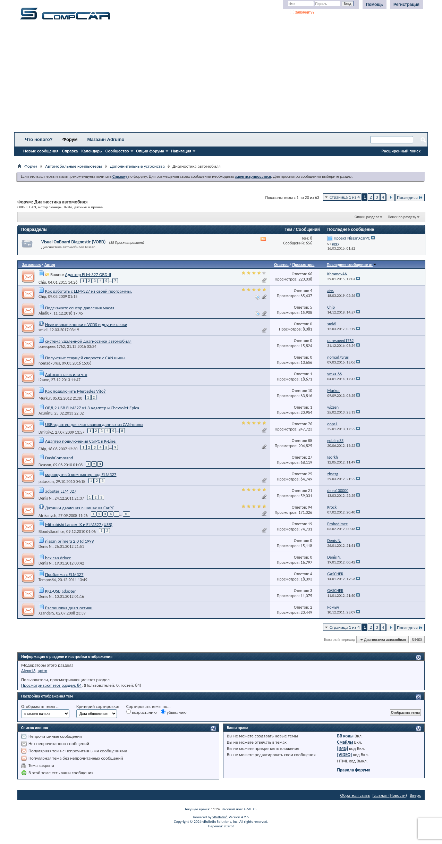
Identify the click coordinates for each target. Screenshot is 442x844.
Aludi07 (45, 313)
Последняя (410, 197)
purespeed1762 (52, 346)
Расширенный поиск (401, 151)
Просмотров (303, 264)
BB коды (345, 735)
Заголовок (31, 264)
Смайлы (345, 742)
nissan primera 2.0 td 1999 (69, 541)
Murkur (45, 398)
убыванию (173, 712)
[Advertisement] (217, 78)
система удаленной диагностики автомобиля (88, 341)
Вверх (417, 639)
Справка (70, 151)
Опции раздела (367, 217)
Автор (49, 264)
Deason (45, 464)
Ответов (281, 264)
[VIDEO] (344, 754)
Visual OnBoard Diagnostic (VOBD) (73, 241)
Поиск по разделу (402, 217)
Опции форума (150, 151)
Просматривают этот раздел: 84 (51, 685)
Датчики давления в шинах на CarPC (79, 507)
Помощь (374, 4)
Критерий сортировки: (97, 706)
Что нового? (39, 139)
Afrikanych (47, 515)
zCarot (229, 826)
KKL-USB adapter (60, 591)
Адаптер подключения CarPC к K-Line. (81, 441)
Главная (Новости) (390, 795)
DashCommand (59, 457)
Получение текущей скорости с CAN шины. (86, 357)
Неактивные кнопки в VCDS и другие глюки (86, 324)
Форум (69, 139)
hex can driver (58, 557)
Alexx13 (28, 670)
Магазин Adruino (106, 139)
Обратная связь (355, 795)
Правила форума (354, 769)
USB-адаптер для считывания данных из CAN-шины (94, 424)
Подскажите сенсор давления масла (79, 307)
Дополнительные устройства (137, 166)
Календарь (91, 151)
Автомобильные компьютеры (73, 166)
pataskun (46, 481)
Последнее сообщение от (352, 264)
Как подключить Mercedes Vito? (75, 391)
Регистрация (406, 4)
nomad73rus (49, 363)
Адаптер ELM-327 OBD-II (88, 274)
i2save (44, 379)
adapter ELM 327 (60, 491)
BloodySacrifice (51, 531)
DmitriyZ (46, 431)
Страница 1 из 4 (345, 197)
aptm (42, 670)
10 (126, 514)
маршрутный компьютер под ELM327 (81, 474)
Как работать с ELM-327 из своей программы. (88, 291)
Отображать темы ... (40, 706)
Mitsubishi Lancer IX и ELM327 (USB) (78, 524)
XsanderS (46, 613)
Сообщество (117, 151)
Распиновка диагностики (69, 607)
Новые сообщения (41, 151)
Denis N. (46, 498)
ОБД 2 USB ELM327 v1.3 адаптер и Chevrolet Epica (92, 407)
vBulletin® (220, 817)
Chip (42, 281)
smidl (43, 329)
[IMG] (342, 748)
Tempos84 (47, 579)
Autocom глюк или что (66, 374)
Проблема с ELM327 (64, 574)
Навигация (181, 151)
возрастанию (141, 712)
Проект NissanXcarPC (352, 238)
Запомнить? (302, 12)
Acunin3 (45, 413)
